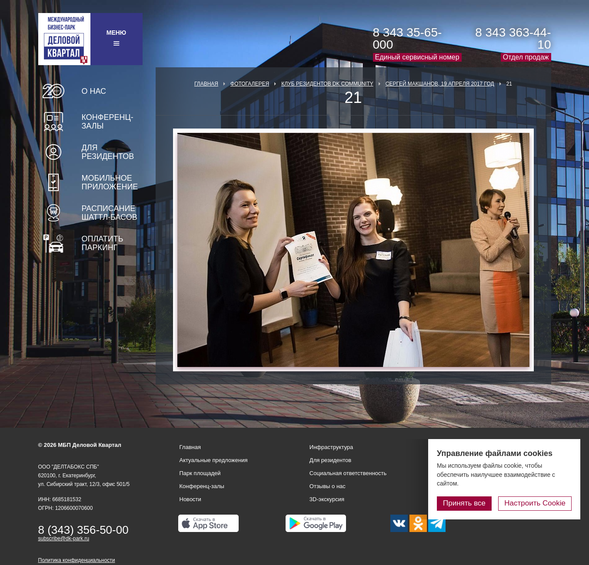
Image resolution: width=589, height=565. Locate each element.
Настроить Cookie (535, 503)
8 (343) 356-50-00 (83, 529)
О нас (94, 91)
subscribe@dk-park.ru (64, 538)
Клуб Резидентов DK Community (327, 84)
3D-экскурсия (326, 499)
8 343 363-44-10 (513, 38)
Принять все (464, 503)
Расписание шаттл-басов (109, 212)
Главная (206, 84)
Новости (190, 499)
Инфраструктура (331, 447)
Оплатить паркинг (102, 243)
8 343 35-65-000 (407, 38)
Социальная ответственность (348, 473)
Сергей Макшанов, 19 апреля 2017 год (440, 84)
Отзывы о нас (327, 486)
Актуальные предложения (214, 460)
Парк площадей (200, 473)
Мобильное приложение (110, 182)
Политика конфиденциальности (76, 560)
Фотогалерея (249, 84)
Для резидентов (108, 152)
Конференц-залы (107, 121)
